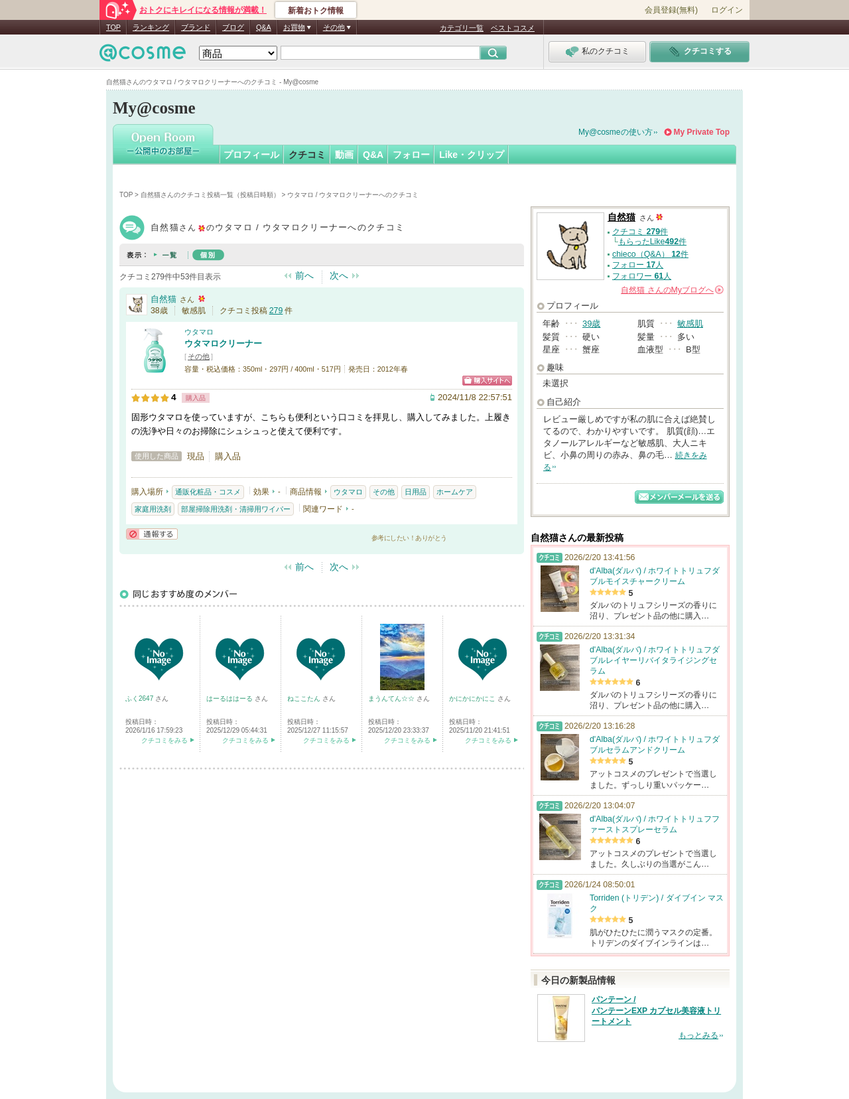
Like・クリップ (471, 154)
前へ (304, 275)
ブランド (195, 27)
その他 (199, 356)
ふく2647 (140, 698)
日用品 (415, 492)
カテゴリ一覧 (462, 28)
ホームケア (454, 492)
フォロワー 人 (641, 276)
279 (276, 310)
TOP (113, 27)
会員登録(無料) (671, 10)
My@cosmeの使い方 (615, 132)
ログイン (727, 10)
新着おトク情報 (316, 10)
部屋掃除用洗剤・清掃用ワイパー (236, 509)
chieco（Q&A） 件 (650, 254)
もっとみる (698, 1035)
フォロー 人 (637, 264)
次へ (339, 275)
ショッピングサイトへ (487, 381)
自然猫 (163, 299)
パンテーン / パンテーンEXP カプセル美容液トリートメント (656, 1011)
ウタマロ (199, 332)
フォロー (411, 154)
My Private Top (702, 132)
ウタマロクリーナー (223, 343)
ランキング (151, 27)
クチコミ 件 (640, 231)
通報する (152, 534)
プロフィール (251, 154)
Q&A (263, 27)
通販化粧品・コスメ (208, 492)
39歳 (591, 324)
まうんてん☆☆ (392, 698)
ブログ (233, 27)
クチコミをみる (164, 740)
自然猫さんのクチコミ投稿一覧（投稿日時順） (210, 194)
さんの (672, 290)
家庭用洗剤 (153, 509)
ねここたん (304, 698)
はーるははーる (230, 698)
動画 (344, 154)
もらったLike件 (652, 241)
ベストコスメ (513, 28)
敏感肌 (690, 324)
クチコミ (307, 154)
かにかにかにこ (473, 698)
